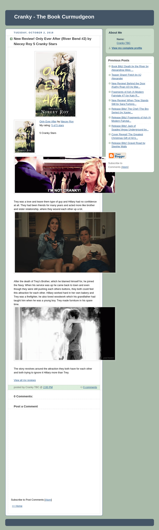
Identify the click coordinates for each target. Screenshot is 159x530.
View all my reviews (25, 380)
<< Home (17, 506)
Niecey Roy (67, 121)
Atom (48, 499)
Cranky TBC (123, 43)
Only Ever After (48, 121)
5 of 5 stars (57, 125)
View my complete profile (127, 48)
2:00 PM (48, 387)
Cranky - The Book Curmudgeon (54, 17)
